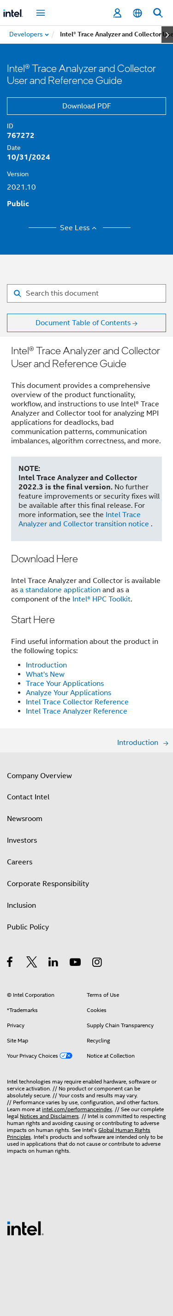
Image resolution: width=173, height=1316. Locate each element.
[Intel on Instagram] (97, 963)
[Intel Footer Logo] (25, 1228)
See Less (79, 227)
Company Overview (39, 775)
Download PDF (86, 106)
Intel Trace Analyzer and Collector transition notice (84, 519)
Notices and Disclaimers (49, 1116)
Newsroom (24, 818)
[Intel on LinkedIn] (54, 963)
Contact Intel (28, 797)
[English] (137, 13)
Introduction (46, 665)
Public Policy (28, 927)
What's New (45, 674)
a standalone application (60, 590)
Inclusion (21, 905)
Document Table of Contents (83, 323)
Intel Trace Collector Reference (77, 702)
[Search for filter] (86, 293)
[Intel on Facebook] (10, 963)
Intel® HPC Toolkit (101, 599)
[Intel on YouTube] (76, 963)
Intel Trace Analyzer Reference (76, 711)
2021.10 (21, 187)
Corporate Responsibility (48, 883)
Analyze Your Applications (68, 692)
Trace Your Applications (65, 683)
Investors (22, 840)
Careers (19, 862)
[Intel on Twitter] (32, 963)
